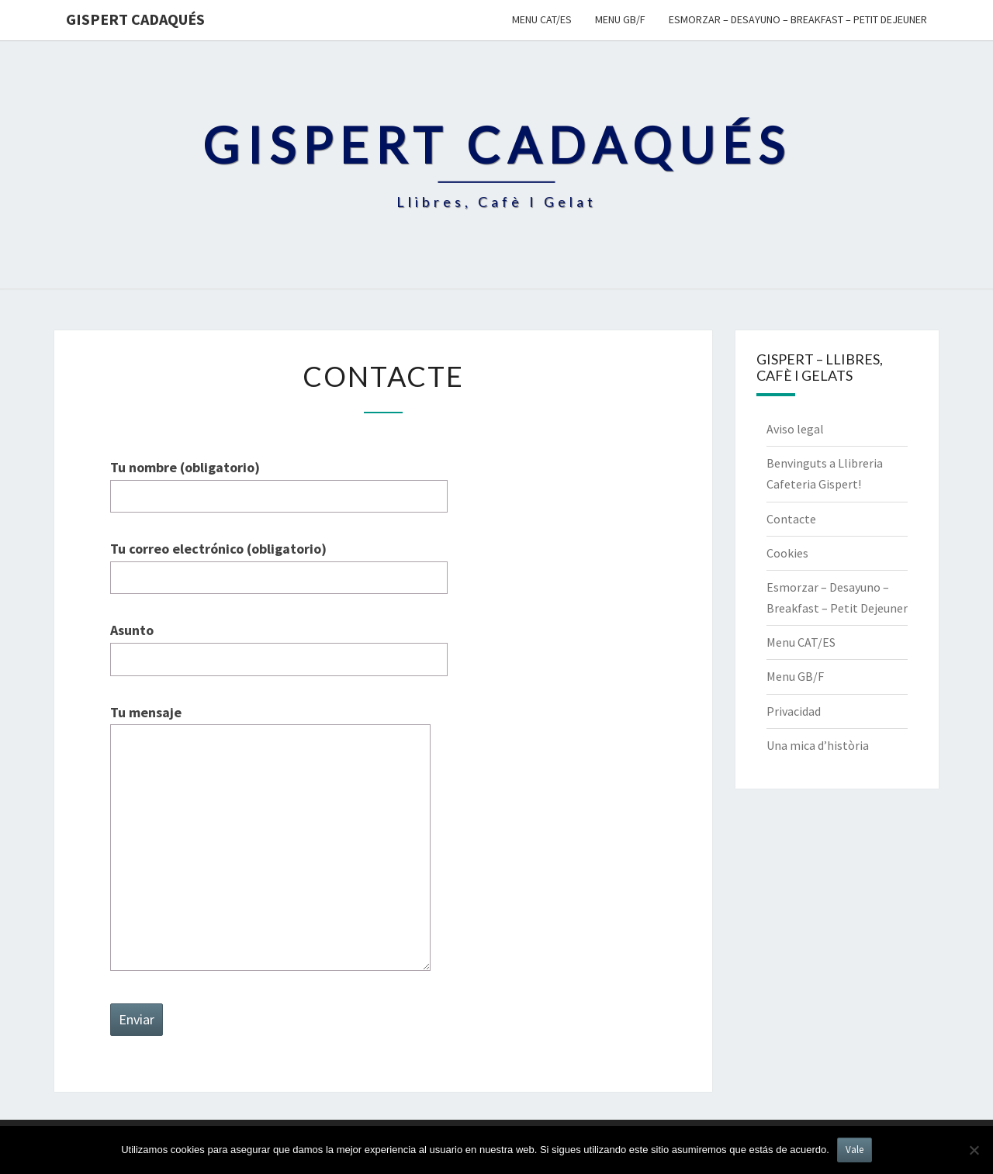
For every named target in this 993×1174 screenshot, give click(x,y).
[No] (973, 1150)
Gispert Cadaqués (135, 19)
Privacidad (793, 711)
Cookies (787, 553)
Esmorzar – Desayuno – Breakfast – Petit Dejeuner (798, 19)
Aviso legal (795, 429)
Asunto (279, 644)
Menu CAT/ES (542, 19)
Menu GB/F (620, 19)
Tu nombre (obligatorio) (279, 481)
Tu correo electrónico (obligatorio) (279, 563)
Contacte (791, 519)
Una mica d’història (817, 745)
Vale (854, 1149)
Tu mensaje (270, 839)
